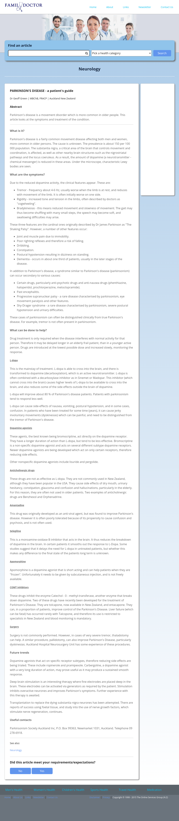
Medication (154, 790)
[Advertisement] (157, 137)
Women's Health (44, 790)
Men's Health (14, 790)
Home (93, 7)
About (109, 7)
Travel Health (127, 790)
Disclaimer (95, 797)
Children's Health (73, 790)
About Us (17, 797)
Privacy (106, 797)
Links (126, 7)
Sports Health (99, 790)
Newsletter (145, 7)
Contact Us (167, 7)
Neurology (16, 750)
